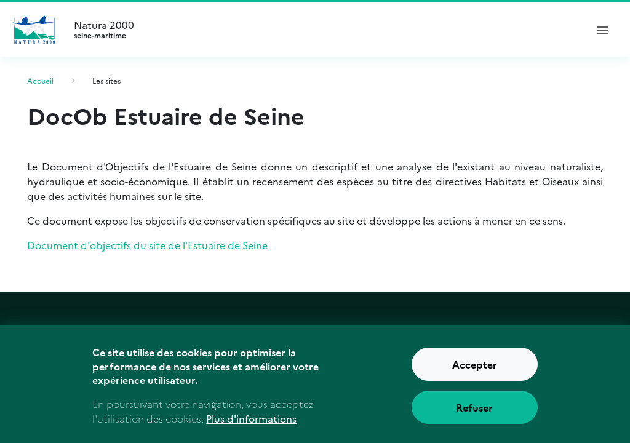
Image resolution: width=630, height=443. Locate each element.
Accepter (474, 372)
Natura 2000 (325, 29)
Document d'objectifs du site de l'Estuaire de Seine (147, 245)
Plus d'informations (251, 426)
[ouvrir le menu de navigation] (603, 29)
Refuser (474, 415)
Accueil (40, 80)
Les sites (106, 80)
